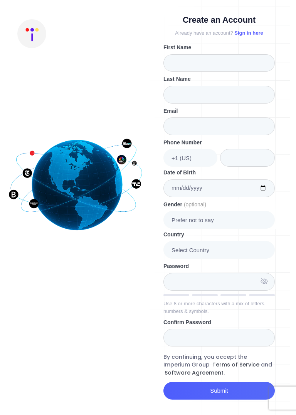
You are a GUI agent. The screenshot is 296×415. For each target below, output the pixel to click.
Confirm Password (187, 322)
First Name (177, 47)
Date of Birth (179, 172)
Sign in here (248, 33)
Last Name (177, 79)
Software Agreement (194, 373)
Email (170, 111)
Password (176, 266)
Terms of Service (235, 364)
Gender (184, 204)
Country (173, 234)
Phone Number (182, 142)
